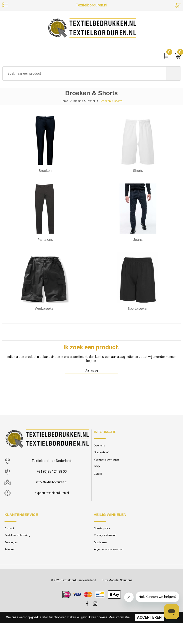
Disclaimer (101, 545)
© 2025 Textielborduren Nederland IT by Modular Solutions (91, 584)
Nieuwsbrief (102, 455)
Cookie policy (103, 530)
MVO (97, 470)
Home (63, 102)
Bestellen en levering (19, 538)
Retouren (11, 553)
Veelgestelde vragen (108, 463)
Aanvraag (91, 372)
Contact (10, 530)
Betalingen (12, 545)
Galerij (98, 478)
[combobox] (84, 74)
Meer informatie (119, 617)
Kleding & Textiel (83, 102)
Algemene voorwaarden (110, 553)
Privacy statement (106, 538)
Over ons (100, 448)
